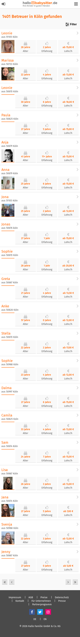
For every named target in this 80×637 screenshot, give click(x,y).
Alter (25, 51)
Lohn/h (68, 51)
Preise (43, 597)
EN (45, 619)
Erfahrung (46, 51)
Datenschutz (62, 597)
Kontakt (19, 601)
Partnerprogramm (42, 604)
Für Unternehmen (41, 601)
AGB (30, 597)
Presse (62, 601)
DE (34, 619)
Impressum (15, 597)
